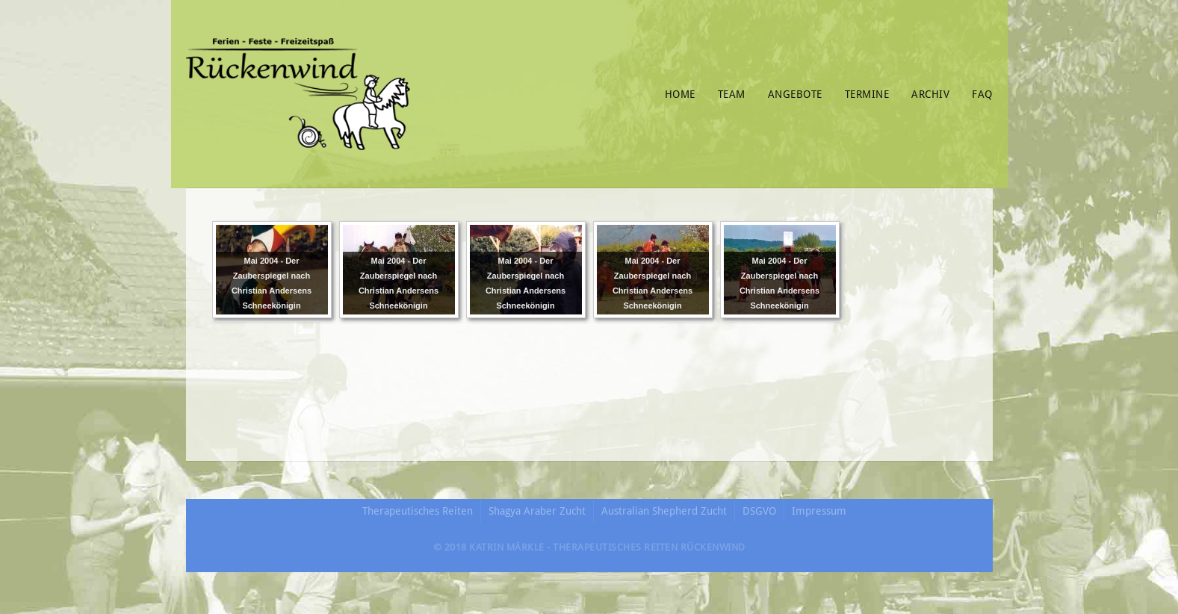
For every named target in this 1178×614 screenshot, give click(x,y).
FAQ (982, 94)
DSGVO (759, 511)
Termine (867, 94)
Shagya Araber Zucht (537, 511)
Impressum (819, 511)
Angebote (795, 94)
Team (731, 94)
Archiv (930, 94)
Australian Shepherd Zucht (664, 511)
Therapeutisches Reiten (417, 511)
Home (680, 94)
